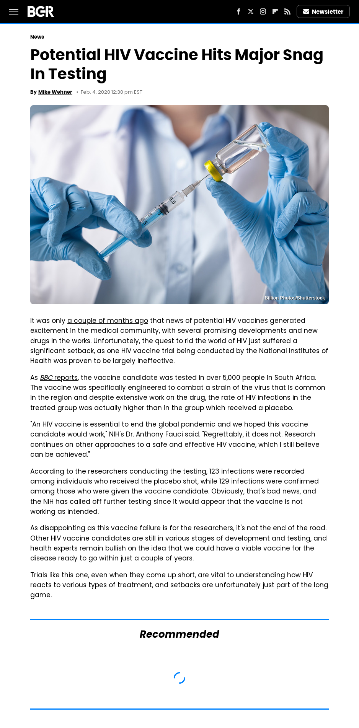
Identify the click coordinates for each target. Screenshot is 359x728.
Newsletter (323, 11)
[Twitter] (251, 11)
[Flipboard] (275, 11)
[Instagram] (263, 11)
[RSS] (287, 11)
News (37, 37)
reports (59, 378)
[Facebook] (238, 11)
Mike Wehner (55, 92)
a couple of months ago (107, 321)
